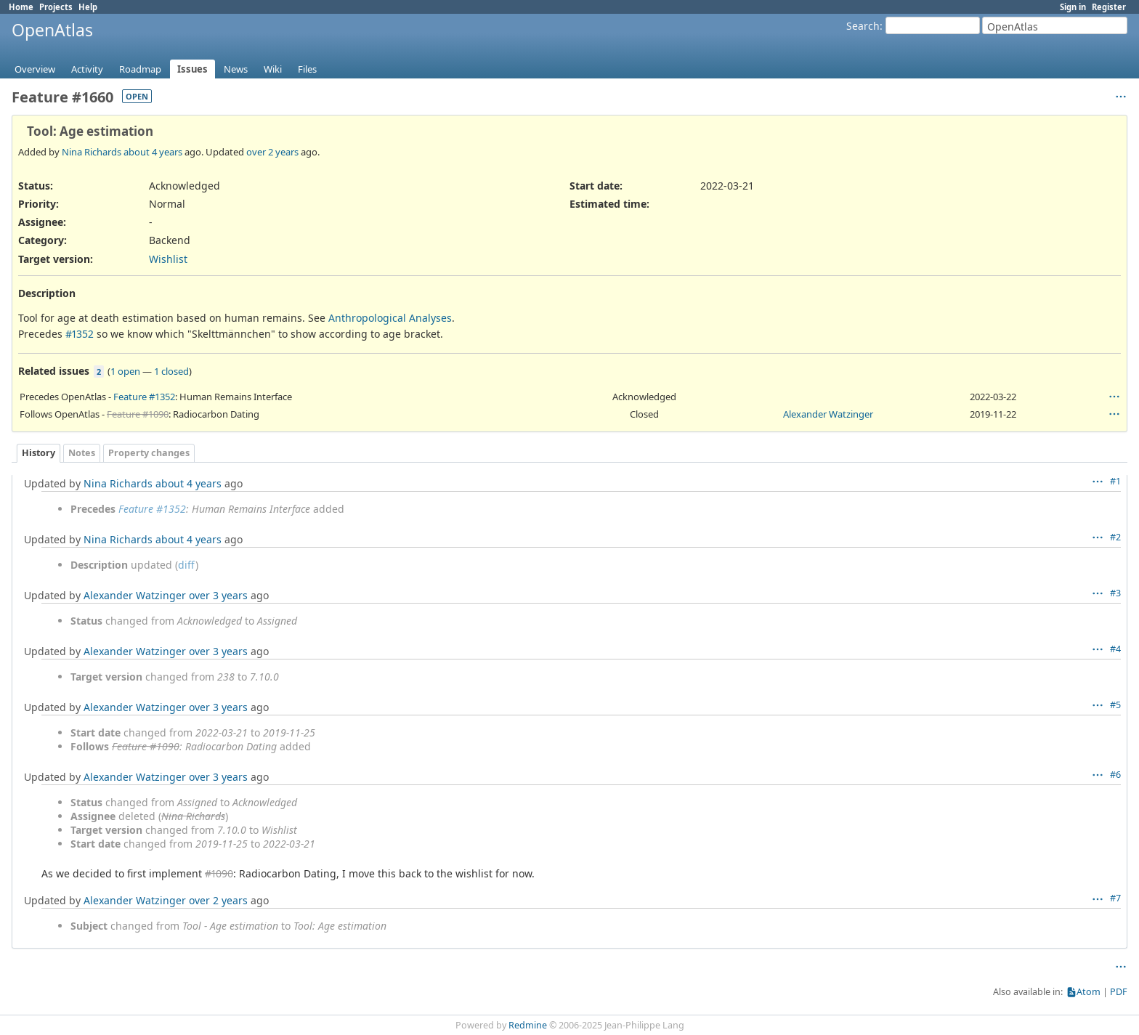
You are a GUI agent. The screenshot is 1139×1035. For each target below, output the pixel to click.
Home (21, 6)
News (236, 69)
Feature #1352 (144, 396)
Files (307, 69)
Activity (87, 69)
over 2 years (272, 151)
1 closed (171, 371)
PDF (1118, 992)
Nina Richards (91, 151)
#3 (1115, 593)
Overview (35, 69)
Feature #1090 (138, 414)
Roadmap (140, 69)
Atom (1089, 992)
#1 (1115, 481)
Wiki (273, 69)
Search (863, 26)
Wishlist (168, 259)
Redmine (527, 1025)
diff (186, 565)
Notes (81, 453)
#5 (1115, 705)
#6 (1115, 774)
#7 (1115, 898)
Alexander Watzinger (828, 414)
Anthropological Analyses (390, 318)
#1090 (219, 873)
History (38, 453)
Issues (192, 69)
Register (1109, 6)
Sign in (1073, 6)
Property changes (149, 453)
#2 (1115, 537)
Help (87, 6)
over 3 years (218, 595)
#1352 (79, 334)
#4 (1115, 649)
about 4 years (152, 151)
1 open (125, 371)
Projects (56, 6)
